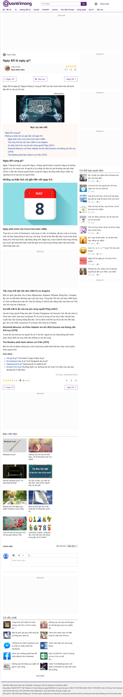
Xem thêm (40, 676)
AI (16, 10)
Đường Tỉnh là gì (14, 367)
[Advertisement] (61, 34)
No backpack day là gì (16, 361)
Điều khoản (14, 685)
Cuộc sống (11, 55)
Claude (36, 10)
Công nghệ (81, 10)
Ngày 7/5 (10, 79)
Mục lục (41, 79)
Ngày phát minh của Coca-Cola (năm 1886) (26, 139)
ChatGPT (45, 10)
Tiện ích (100, 10)
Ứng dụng (37, 685)
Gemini (55, 10)
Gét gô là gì (12, 358)
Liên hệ (43, 685)
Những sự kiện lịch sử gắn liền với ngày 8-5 (24, 136)
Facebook (59, 685)
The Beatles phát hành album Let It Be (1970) (27, 155)
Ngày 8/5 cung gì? (13, 133)
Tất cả (8, 10)
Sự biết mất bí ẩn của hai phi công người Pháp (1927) (31, 145)
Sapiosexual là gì (14, 364)
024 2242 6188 (24, 691)
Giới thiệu (6, 685)
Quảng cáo (51, 685)
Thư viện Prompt (67, 10)
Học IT (91, 10)
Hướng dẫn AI (25, 10)
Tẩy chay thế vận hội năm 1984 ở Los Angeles (28, 142)
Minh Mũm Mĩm (18, 70)
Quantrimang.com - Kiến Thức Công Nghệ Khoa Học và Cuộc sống (17, 3)
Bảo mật (21, 685)
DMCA (65, 685)
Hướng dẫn (29, 685)
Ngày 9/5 (70, 79)
